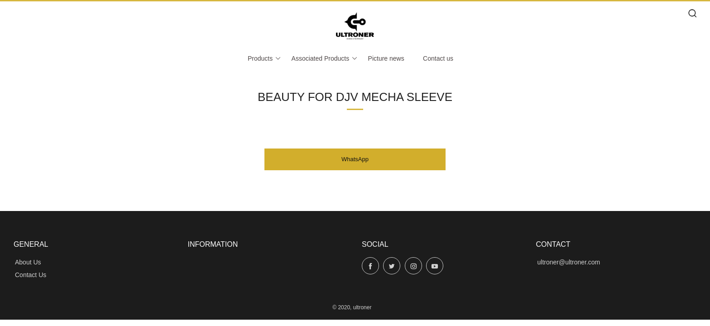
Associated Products (325, 58)
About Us (28, 262)
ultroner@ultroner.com (568, 262)
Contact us (438, 58)
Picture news (386, 58)
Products (265, 58)
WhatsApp (355, 159)
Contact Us (30, 274)
